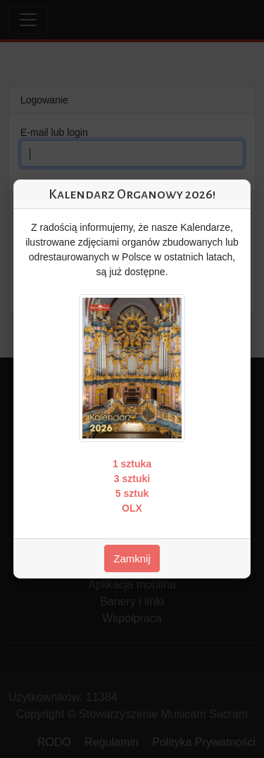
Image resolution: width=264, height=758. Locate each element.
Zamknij (132, 558)
